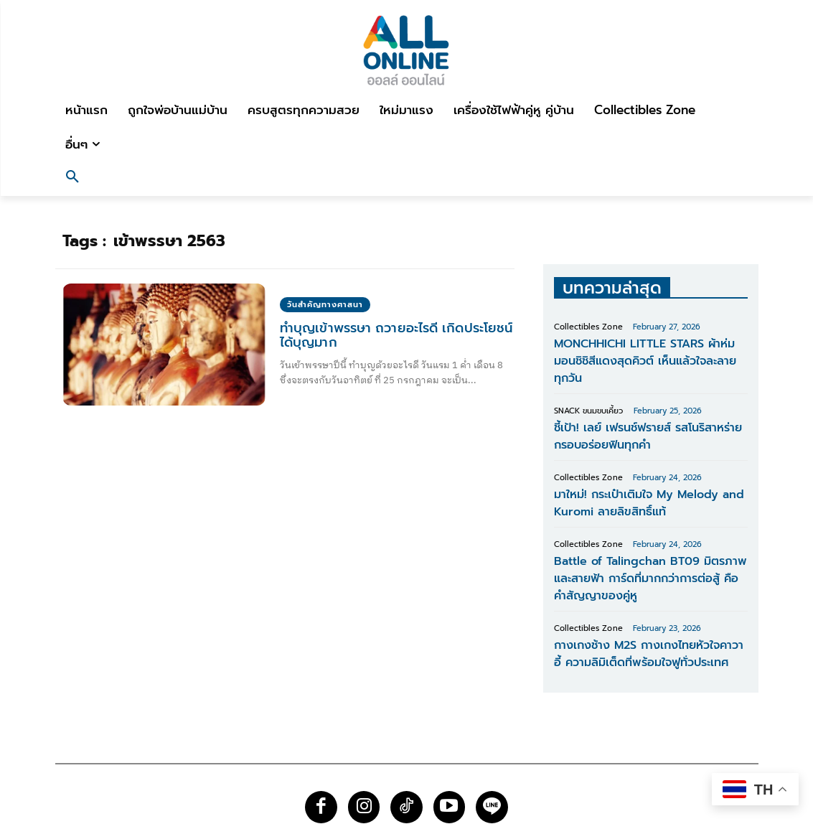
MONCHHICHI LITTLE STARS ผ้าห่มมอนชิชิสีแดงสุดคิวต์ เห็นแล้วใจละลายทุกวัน (649, 349)
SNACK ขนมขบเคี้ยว (588, 387)
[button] (72, 178)
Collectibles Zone (588, 327)
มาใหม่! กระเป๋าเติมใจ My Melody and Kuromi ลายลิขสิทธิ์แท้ (636, 469)
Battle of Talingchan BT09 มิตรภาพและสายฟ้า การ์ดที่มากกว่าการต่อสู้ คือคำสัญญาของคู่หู (649, 536)
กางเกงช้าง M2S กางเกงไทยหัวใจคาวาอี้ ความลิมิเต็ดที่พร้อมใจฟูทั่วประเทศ (641, 604)
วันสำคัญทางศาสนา (325, 305)
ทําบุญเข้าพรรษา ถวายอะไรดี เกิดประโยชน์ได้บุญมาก (395, 335)
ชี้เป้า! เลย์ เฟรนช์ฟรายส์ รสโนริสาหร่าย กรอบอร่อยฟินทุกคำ (647, 409)
